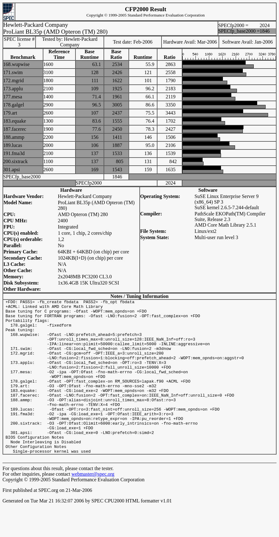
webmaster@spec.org (92, 504)
